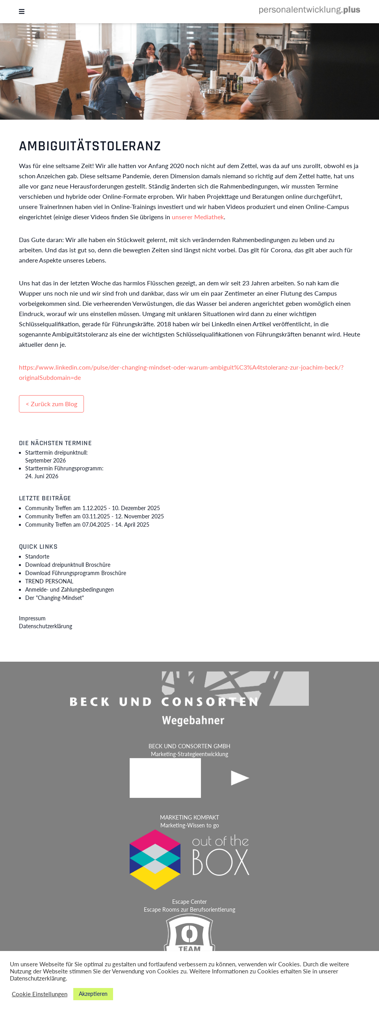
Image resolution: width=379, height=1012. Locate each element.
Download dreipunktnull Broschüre (67, 564)
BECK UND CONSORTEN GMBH (189, 746)
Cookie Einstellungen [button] (39, 994)
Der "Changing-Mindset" (54, 597)
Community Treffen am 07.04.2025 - (87, 524)
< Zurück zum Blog (51, 403)
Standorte (37, 556)
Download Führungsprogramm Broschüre (75, 573)
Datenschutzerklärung (45, 626)
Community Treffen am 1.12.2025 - (92, 508)
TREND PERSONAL (49, 581)
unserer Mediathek (198, 216)
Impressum (32, 618)
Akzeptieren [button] (93, 993)
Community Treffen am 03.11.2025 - (94, 516)
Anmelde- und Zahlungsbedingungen (69, 589)
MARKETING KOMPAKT (189, 817)
